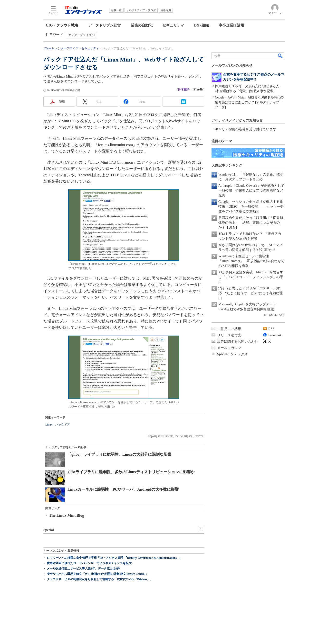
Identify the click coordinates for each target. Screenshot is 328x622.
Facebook (274, 335)
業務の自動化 (142, 25)
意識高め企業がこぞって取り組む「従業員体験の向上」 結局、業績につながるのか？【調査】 (250, 222)
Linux (48, 424)
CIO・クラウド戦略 (62, 25)
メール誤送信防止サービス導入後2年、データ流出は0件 (83, 568)
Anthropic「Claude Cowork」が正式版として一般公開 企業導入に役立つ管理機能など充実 (251, 190)
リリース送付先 (229, 335)
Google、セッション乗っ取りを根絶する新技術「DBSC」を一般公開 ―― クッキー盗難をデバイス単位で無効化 (251, 206)
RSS (271, 329)
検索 (280, 55)
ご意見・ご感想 (229, 329)
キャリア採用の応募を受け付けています (245, 129)
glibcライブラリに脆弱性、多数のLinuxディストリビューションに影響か (131, 472)
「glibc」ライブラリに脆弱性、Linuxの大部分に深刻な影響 (119, 454)
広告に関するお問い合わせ (237, 341)
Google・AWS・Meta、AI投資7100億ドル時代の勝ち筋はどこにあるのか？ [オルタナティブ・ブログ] (249, 102)
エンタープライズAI (81, 35)
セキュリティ (173, 25)
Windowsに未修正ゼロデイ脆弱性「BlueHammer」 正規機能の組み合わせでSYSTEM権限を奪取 (251, 261)
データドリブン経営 (104, 25)
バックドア (62, 424)
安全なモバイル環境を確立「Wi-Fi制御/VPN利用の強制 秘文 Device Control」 (97, 574)
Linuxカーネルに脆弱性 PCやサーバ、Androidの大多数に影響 (123, 489)
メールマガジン (229, 348)
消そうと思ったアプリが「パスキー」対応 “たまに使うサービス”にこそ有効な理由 (250, 293)
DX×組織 (201, 25)
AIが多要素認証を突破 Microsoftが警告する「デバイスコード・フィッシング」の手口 (250, 277)
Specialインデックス (232, 354)
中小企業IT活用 (231, 25)
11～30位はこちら (273, 314)
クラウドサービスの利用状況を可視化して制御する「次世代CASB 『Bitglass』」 (100, 579)
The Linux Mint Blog (66, 515)
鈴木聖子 (184, 89)
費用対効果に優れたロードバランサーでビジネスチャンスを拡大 (89, 563)
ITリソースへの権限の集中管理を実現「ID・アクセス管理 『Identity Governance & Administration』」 (114, 558)
